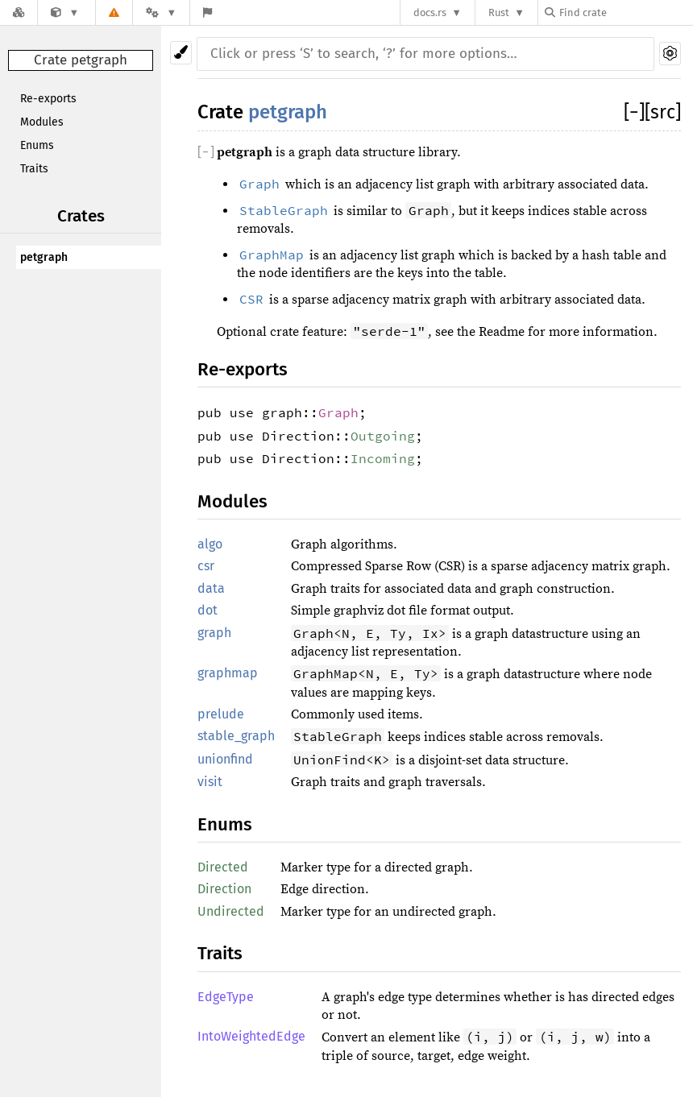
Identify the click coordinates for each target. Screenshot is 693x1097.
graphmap (227, 673)
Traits (34, 169)
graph (214, 632)
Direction (224, 888)
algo (209, 544)
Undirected (230, 911)
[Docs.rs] (18, 12)
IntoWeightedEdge (251, 1036)
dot (207, 610)
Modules (42, 122)
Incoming (383, 458)
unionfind (225, 759)
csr (205, 565)
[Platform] (161, 12)
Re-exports (48, 99)
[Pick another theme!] (181, 52)
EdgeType (225, 996)
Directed (222, 867)
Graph (338, 412)
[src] (663, 112)
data (211, 588)
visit (209, 781)
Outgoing (383, 436)
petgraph (44, 257)
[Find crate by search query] (625, 12)
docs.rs (429, 12)
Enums (37, 145)
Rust (498, 12)
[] (634, 112)
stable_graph (236, 735)
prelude (220, 714)
